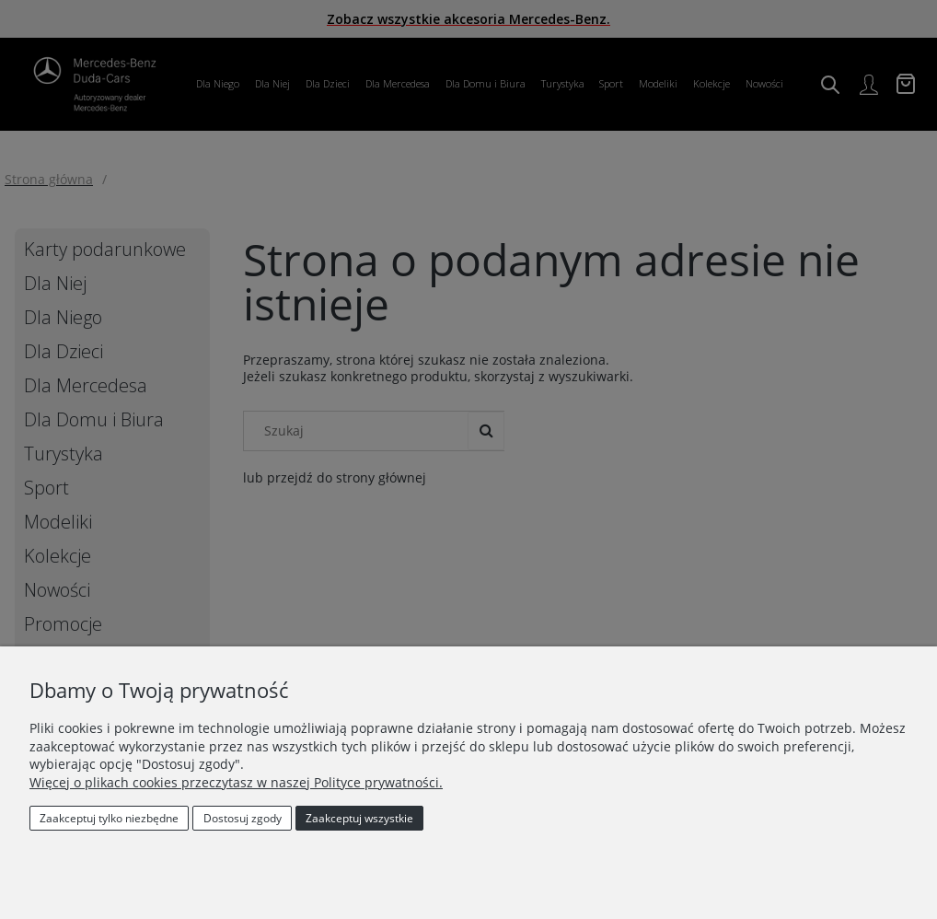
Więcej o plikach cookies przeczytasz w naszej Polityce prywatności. (236, 782)
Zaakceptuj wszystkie (359, 818)
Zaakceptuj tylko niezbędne (109, 818)
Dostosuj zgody (242, 818)
